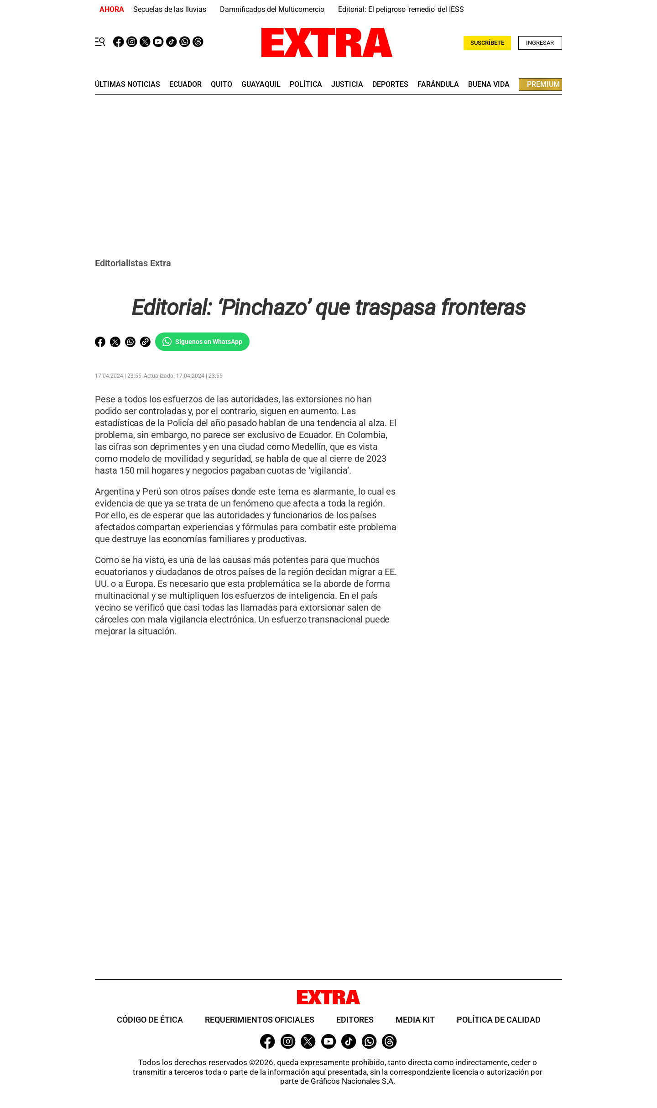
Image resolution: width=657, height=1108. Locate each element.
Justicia (347, 84)
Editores (355, 1019)
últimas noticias (127, 84)
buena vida (489, 84)
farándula (438, 84)
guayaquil (261, 84)
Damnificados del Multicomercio (272, 9)
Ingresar (540, 42)
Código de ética (150, 1019)
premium (543, 84)
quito (221, 84)
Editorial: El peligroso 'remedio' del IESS (401, 9)
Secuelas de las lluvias (169, 9)
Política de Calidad (499, 1019)
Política (306, 84)
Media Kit (415, 1019)
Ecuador (185, 84)
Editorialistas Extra (133, 263)
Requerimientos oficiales (259, 1019)
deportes (390, 84)
